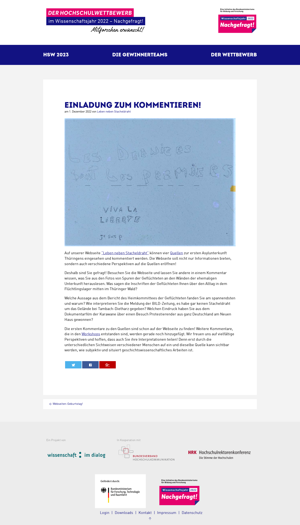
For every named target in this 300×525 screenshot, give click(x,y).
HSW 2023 (56, 55)
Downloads (124, 513)
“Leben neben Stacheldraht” (125, 253)
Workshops (91, 334)
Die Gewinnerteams (140, 55)
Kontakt (145, 513)
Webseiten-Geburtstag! (66, 403)
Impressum (166, 513)
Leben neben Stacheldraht (114, 111)
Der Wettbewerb (234, 55)
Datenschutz (192, 513)
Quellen (176, 253)
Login (104, 513)
